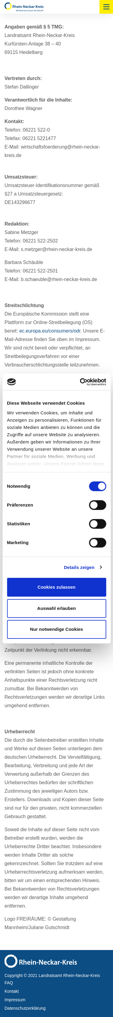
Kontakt (12, 991)
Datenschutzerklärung (25, 1008)
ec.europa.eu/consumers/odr (49, 330)
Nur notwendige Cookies (56, 629)
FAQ (9, 982)
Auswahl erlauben (56, 608)
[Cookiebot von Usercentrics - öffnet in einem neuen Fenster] (80, 382)
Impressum (15, 999)
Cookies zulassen (57, 587)
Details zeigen (79, 567)
